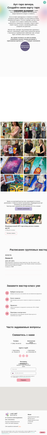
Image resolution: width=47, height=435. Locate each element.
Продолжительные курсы (33, 416)
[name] (23, 369)
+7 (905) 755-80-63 (16, 343)
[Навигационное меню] (44, 2)
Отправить (23, 380)
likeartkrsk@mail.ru (31, 343)
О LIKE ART (30, 421)
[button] (25, 46)
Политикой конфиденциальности (24, 377)
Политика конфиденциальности (12, 421)
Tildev (19, 426)
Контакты (30, 423)
